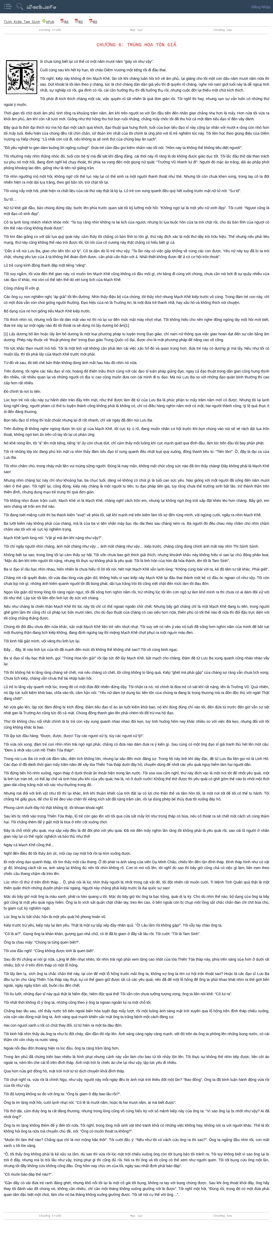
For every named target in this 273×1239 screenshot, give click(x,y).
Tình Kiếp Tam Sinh (22, 21)
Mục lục (136, 30)
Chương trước (50, 30)
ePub (48, 21)
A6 (93, 21)
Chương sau (223, 30)
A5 (79, 21)
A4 (64, 21)
